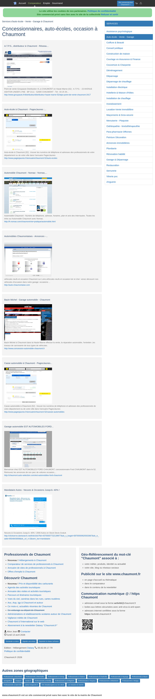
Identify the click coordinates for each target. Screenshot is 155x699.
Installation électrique (116, 87)
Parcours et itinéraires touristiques (24, 595)
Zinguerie (111, 182)
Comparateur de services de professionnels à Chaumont (35, 564)
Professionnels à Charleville (98, 677)
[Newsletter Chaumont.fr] (136, 3)
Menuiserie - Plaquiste (117, 120)
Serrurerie (111, 171)
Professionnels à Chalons (76, 677)
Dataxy (30, 648)
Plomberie (111, 148)
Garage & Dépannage (117, 159)
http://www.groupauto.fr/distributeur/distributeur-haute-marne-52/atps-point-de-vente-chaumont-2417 (47, 95)
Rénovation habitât (115, 154)
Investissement (113, 104)
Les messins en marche (76, 685)
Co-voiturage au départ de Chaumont (26, 610)
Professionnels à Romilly (43, 681)
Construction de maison (118, 53)
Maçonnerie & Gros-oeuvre (119, 115)
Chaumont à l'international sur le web (26, 621)
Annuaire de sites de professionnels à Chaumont (32, 568)
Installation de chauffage (118, 98)
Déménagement (114, 70)
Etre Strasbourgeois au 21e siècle (53, 685)
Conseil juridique (114, 48)
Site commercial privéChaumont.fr (125, 3)
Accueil (22, 3)
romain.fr (28, 681)
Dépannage (112, 76)
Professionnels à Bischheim (13, 677)
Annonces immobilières (118, 143)
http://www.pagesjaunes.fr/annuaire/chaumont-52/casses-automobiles (34, 412)
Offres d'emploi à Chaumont (21, 571)
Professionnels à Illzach (140, 677)
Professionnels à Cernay (56, 677)
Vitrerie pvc (112, 176)
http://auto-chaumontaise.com (17, 285)
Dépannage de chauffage (119, 81)
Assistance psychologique (119, 31)
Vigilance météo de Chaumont (22, 618)
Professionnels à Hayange (119, 677)
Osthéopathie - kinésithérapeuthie (123, 126)
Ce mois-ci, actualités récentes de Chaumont (30, 606)
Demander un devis (12, 641)
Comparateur (34, 3)
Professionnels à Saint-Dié (12, 685)
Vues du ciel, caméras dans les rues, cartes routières (34, 599)
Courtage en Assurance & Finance (123, 59)
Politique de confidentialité (102, 11)
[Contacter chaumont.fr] (141, 3)
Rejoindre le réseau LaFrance (49, 641)
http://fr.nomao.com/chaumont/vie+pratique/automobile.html (30, 221)
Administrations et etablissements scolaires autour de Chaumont (39, 614)
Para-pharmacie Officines (119, 132)
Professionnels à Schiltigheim (64, 681)
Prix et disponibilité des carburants (36, 583)
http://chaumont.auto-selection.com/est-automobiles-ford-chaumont (33, 475)
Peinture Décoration (116, 137)
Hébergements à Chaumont (32, 560)
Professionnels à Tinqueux (87, 681)
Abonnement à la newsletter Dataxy (32, 625)
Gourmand (57, 3)
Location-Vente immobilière (119, 109)
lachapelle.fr (8, 681)
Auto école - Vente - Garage (120, 37)
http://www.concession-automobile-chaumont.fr (24, 348)
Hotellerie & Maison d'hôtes (120, 92)
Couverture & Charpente (118, 65)
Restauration (112, 165)
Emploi (46, 3)
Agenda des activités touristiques (24, 587)
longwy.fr (18, 681)
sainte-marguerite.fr (31, 685)
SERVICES (112, 23)
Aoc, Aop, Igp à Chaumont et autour (25, 602)
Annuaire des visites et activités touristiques (29, 591)
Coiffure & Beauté (115, 42)
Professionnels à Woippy (130, 681)
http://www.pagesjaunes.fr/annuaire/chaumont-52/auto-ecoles (30, 158)
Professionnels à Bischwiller (35, 677)
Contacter (25, 631)
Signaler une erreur (29, 641)
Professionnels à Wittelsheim (108, 681)
